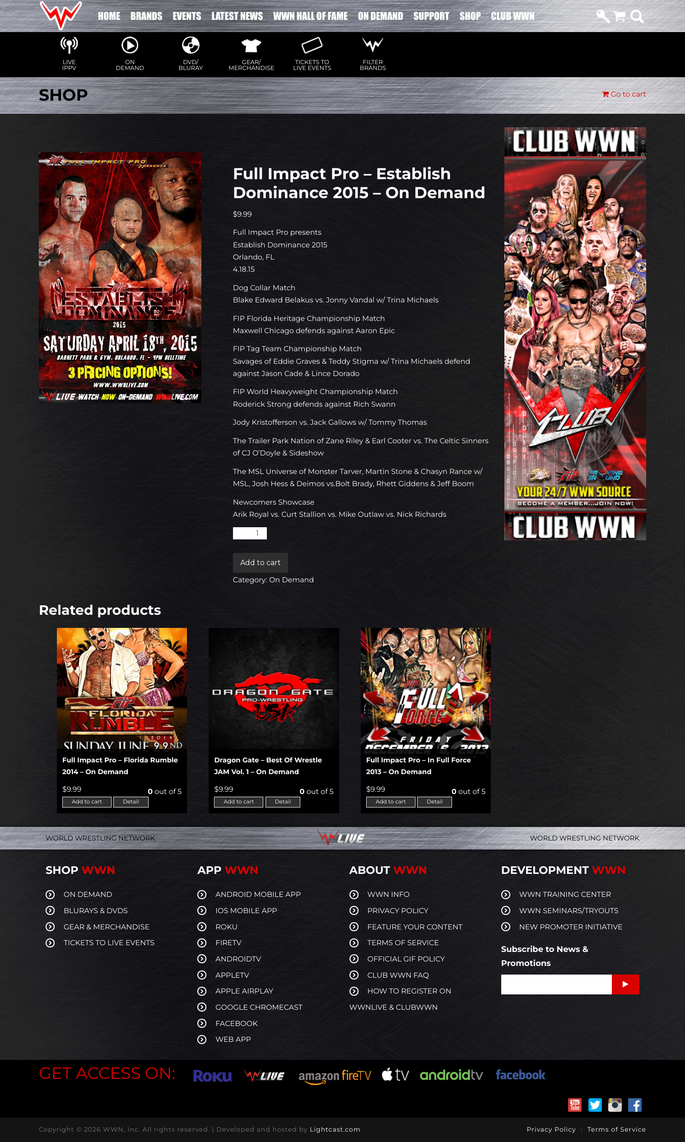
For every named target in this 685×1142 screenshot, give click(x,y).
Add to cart (260, 562)
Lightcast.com (335, 1129)
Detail (131, 801)
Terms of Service (616, 1129)
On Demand (291, 580)
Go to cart (624, 94)
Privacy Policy (551, 1129)
